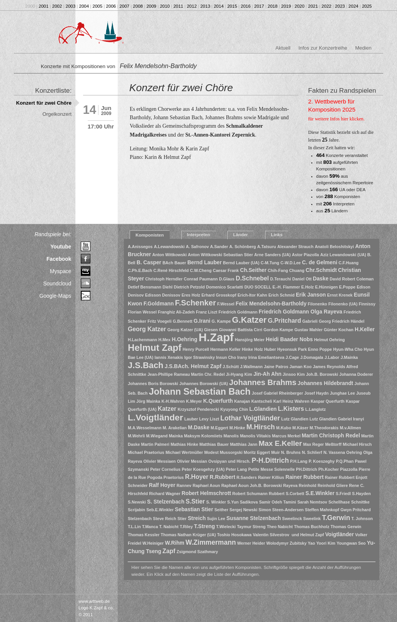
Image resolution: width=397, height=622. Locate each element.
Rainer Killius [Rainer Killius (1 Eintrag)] (271, 477)
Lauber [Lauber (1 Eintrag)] (191, 419)
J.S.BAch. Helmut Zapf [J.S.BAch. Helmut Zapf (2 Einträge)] (193, 366)
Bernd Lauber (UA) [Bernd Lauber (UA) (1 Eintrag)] (241, 262)
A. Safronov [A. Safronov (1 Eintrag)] (197, 246)
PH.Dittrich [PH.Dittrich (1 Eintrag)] (306, 469)
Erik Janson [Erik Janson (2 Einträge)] (311, 295)
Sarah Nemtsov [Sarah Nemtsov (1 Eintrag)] (312, 502)
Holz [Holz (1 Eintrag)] (258, 349)
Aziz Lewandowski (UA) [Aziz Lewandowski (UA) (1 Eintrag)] (343, 254)
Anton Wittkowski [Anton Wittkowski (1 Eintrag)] (169, 254)
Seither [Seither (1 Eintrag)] (221, 509)
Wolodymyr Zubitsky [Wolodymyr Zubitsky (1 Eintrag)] (286, 543)
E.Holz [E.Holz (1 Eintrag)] (307, 287)
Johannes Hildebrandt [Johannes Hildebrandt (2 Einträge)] (326, 383)
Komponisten (149, 235)
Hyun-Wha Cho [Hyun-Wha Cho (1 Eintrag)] (347, 349)
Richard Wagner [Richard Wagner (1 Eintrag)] (164, 493)
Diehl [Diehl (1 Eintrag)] (167, 287)
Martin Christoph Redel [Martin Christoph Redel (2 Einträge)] (331, 436)
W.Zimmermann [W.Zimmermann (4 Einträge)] (210, 542)
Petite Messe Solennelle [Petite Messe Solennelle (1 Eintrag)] (271, 469)
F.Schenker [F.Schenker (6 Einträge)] (195, 302)
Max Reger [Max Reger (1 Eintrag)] (313, 444)
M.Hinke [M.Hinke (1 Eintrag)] (237, 427)
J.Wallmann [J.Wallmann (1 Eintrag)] (251, 366)
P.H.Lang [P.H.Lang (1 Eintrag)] (298, 461)
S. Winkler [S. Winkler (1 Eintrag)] (216, 502)
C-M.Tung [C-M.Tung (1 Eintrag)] (270, 262)
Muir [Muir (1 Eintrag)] (275, 452)
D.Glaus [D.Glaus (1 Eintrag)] (226, 279)
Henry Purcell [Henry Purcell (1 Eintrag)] (196, 349)
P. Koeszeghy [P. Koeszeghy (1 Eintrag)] (322, 461)
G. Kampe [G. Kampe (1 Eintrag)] (221, 321)
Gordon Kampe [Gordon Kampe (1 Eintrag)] (278, 329)
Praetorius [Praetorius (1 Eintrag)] (173, 477)
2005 (98, 6)
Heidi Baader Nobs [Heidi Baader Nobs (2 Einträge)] (289, 339)
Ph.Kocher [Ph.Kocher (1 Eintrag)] (329, 469)
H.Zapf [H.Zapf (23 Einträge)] (216, 337)
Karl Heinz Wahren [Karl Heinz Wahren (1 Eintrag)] (291, 401)
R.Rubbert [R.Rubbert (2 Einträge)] (222, 477)
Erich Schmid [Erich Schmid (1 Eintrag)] (282, 295)
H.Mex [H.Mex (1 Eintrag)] (164, 339)
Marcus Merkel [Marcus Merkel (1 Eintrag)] (286, 436)
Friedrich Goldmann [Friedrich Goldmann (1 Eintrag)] (238, 312)
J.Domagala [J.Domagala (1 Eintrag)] (311, 357)
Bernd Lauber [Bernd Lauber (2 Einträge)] (204, 262)
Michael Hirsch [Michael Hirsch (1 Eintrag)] (357, 444)
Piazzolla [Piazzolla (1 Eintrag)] (348, 469)
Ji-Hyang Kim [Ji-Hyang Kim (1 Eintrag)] (239, 374)
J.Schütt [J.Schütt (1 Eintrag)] (231, 366)
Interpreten (198, 234)
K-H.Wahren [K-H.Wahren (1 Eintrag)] (173, 401)
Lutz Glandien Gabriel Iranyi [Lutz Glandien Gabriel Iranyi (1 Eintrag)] (337, 419)
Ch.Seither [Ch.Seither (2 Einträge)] (253, 270)
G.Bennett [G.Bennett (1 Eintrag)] (182, 321)
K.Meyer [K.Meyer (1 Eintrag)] (194, 401)
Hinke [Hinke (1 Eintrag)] (247, 349)
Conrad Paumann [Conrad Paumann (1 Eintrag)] (201, 279)
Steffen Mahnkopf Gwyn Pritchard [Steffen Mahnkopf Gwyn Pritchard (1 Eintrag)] (338, 509)
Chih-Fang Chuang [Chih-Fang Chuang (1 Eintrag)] (286, 270)
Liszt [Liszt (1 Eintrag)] (214, 419)
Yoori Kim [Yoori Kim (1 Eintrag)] (325, 543)
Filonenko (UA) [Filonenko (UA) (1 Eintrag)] (343, 304)
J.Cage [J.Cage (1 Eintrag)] (292, 357)
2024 (354, 6)
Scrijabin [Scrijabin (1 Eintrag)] (136, 509)
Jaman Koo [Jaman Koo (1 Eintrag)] (301, 366)
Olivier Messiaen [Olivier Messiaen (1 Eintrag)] (159, 461)
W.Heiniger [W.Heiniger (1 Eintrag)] (152, 543)
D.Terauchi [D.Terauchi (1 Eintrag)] (280, 279)
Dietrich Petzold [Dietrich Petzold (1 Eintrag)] (189, 287)
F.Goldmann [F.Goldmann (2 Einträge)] (158, 304)
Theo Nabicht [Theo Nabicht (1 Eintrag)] (280, 526)
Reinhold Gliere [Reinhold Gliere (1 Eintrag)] (332, 485)
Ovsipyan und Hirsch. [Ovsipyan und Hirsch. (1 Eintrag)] (229, 461)
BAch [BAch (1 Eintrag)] (167, 262)
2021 (313, 6)
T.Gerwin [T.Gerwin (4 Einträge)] (336, 518)
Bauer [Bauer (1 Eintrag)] (180, 262)
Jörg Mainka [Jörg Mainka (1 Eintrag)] (148, 401)
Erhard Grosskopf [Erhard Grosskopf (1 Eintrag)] (219, 295)
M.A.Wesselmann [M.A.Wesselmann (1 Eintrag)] (144, 427)
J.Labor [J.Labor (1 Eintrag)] (332, 357)
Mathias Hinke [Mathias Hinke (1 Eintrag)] (184, 444)
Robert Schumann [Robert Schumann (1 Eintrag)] (250, 493)
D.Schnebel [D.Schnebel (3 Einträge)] (252, 278)
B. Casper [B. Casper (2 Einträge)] (149, 262)
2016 (246, 6)
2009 (152, 6)
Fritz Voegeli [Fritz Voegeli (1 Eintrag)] (159, 321)
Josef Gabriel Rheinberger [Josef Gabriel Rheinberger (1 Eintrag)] (277, 393)
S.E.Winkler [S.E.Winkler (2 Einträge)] (320, 493)
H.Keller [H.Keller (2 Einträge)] (365, 329)
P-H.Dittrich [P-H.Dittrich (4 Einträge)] (270, 460)
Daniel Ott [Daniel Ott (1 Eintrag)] (302, 279)
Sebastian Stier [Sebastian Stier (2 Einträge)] (194, 509)
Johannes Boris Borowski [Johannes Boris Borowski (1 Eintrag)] (153, 383)
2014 (219, 6)
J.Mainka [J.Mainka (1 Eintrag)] (349, 357)
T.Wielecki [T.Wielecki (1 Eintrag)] (226, 526)
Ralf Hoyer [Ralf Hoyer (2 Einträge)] (162, 485)
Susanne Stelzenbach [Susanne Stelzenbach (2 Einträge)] (254, 518)
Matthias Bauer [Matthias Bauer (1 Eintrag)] (214, 444)
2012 (192, 6)
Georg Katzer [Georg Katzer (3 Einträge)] (147, 329)
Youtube (60, 246)
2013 (205, 6)
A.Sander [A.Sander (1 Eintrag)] (219, 246)
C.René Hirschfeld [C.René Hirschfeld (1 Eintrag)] (171, 270)
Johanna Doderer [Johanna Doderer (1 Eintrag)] (356, 374)
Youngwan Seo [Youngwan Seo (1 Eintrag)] (351, 543)
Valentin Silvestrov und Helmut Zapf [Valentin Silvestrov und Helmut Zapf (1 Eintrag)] (288, 534)
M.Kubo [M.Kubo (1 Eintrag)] (283, 427)
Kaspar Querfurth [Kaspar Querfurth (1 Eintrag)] (327, 401)
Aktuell (282, 48)
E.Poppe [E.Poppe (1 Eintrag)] (347, 287)
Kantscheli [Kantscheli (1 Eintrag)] (261, 401)
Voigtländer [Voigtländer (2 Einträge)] (339, 534)
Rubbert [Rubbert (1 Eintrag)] (277, 493)
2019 (286, 6)
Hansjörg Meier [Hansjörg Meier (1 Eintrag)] (250, 339)
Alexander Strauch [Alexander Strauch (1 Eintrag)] (295, 246)
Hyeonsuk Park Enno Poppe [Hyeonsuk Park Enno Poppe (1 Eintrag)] (304, 349)
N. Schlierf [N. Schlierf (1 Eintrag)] (312, 452)
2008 (138, 6)
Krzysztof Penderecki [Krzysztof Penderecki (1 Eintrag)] (198, 409)
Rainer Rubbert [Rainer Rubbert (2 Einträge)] (304, 477)
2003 (71, 6)
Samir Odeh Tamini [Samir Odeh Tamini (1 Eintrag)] (277, 502)
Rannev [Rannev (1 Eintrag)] (184, 485)
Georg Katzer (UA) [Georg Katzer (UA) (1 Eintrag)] (185, 329)
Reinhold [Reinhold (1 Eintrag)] (308, 485)
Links (276, 234)
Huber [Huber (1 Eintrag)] (270, 349)
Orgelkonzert (57, 114)
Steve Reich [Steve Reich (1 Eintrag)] (164, 518)
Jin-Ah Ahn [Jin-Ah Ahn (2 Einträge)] (268, 374)
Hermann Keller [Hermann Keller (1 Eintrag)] (225, 349)
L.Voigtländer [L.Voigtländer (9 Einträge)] (155, 417)
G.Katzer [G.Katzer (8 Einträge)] (249, 320)
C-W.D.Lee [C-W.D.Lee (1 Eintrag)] (290, 262)
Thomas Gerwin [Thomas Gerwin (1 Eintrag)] (345, 526)
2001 (44, 6)
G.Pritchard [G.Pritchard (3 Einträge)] (284, 320)
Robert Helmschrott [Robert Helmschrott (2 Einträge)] (206, 493)
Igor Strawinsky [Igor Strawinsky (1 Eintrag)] (199, 357)
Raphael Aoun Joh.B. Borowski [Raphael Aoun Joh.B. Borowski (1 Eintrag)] (251, 485)
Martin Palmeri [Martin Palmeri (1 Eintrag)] (155, 444)
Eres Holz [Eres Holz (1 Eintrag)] (191, 295)
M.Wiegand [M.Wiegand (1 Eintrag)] (157, 436)
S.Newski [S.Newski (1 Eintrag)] (137, 502)
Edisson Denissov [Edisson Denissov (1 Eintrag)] (162, 295)
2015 (232, 6)
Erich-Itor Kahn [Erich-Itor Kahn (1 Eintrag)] (252, 295)
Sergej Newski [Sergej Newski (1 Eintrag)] (243, 509)
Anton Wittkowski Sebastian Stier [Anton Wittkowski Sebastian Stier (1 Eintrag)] (220, 254)
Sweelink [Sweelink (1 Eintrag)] (312, 518)
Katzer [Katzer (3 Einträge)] (167, 408)
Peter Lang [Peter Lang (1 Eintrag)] (236, 469)
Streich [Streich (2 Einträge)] (197, 518)
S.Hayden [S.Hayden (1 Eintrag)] (361, 493)
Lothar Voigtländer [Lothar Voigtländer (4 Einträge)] (250, 418)
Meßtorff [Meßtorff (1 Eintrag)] (333, 444)
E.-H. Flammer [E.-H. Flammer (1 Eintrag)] (286, 287)
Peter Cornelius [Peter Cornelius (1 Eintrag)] (165, 469)
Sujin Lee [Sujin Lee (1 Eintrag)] (216, 518)
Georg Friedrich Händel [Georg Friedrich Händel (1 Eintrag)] (341, 321)
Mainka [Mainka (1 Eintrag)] (176, 436)
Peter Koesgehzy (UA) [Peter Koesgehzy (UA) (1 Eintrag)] (203, 469)
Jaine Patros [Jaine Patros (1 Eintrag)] (276, 366)
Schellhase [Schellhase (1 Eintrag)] (339, 502)
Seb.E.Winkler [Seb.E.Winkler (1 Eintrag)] (159, 509)
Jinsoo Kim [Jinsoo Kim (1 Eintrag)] (294, 374)
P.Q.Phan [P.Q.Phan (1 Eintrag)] (345, 461)
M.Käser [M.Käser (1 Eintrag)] (300, 427)
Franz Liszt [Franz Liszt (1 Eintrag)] (206, 312)
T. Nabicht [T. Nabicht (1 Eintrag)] (168, 526)
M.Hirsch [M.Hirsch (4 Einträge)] (260, 427)
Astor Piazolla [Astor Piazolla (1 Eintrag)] (305, 254)
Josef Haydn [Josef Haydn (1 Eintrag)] (316, 393)
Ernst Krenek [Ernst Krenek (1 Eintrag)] (339, 295)
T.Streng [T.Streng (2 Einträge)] (204, 526)
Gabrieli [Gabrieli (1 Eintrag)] (310, 321)
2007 (125, 6)
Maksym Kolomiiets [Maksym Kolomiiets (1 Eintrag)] (203, 436)
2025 (367, 6)
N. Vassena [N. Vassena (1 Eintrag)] (334, 452)
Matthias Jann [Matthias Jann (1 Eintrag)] (243, 444)
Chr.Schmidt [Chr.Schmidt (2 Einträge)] (321, 270)
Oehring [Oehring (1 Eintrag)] (354, 452)
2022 (327, 6)
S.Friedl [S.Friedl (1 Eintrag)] (343, 493)
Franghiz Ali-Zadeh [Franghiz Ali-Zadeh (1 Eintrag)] (176, 312)
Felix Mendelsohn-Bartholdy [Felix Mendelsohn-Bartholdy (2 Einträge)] (271, 304)
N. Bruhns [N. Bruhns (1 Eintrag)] (291, 452)
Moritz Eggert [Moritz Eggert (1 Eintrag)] (257, 452)
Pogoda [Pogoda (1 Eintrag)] (154, 477)
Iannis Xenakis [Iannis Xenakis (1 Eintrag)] (169, 357)
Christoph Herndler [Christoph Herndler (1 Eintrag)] (164, 279)
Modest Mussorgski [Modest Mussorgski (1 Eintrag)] (223, 452)
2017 (259, 6)
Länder (240, 234)
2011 (178, 6)
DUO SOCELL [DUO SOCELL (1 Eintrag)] (257, 287)
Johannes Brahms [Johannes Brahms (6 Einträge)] (263, 382)
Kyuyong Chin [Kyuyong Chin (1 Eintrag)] (234, 409)
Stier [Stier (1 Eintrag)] (182, 518)
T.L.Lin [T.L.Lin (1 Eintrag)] (134, 526)
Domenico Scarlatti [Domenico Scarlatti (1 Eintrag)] (224, 287)
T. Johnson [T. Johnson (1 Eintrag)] (362, 518)
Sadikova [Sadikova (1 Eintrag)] (249, 502)
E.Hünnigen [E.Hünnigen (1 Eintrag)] (326, 287)
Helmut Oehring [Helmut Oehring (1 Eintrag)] (329, 339)
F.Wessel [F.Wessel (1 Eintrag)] (226, 304)
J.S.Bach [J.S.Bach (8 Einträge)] (145, 365)
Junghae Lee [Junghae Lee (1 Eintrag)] (342, 393)
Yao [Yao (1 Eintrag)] (311, 543)
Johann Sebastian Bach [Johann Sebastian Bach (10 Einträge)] (199, 392)
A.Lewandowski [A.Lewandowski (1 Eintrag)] (169, 246)
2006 (111, 6)
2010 (165, 6)
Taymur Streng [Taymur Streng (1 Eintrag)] (251, 526)
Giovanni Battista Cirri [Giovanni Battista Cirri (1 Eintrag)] (240, 329)
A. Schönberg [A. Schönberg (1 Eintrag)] (242, 246)
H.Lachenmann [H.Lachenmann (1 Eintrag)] (142, 339)
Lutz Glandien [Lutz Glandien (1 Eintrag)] (294, 419)
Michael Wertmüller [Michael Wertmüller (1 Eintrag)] (184, 452)
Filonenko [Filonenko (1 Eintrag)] (317, 304)
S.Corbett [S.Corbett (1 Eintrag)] (295, 493)
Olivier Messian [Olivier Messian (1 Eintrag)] (192, 461)
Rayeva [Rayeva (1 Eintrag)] (290, 485)
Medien (363, 48)
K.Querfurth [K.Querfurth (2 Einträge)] (218, 401)
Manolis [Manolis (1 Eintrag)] (231, 436)
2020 (300, 6)
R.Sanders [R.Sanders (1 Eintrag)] (247, 477)
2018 (273, 6)
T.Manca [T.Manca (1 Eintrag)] (150, 526)
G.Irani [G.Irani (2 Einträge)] (201, 321)
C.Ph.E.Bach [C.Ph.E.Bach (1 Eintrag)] (140, 270)
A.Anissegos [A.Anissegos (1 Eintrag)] (140, 246)
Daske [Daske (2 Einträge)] (321, 279)
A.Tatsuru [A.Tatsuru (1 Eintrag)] (266, 246)
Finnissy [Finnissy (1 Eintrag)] (367, 304)
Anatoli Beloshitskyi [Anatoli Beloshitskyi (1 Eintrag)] (334, 246)
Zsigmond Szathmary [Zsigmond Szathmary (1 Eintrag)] (197, 551)
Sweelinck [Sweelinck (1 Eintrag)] (292, 518)
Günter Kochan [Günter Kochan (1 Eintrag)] (339, 329)
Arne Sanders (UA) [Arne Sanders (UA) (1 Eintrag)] (272, 254)
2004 (84, 6)
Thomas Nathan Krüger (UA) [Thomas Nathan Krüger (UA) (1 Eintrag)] (188, 534)
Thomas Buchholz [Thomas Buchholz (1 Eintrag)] (311, 526)
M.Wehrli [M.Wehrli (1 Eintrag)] (136, 436)
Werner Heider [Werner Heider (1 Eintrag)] (251, 543)
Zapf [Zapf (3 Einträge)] (168, 551)
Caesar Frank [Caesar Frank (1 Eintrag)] (226, 270)
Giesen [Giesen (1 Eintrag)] (211, 329)
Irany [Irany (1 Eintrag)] (242, 357)
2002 (57, 6)
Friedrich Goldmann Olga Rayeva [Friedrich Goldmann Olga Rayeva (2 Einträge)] (300, 312)
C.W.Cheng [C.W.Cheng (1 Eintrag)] (201, 270)
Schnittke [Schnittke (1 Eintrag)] (360, 502)
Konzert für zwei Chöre (44, 103)
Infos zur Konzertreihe (323, 48)
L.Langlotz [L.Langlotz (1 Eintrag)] (315, 409)
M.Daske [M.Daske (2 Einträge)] (198, 427)
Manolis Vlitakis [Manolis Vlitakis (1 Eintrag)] (255, 436)
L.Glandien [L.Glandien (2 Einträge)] (263, 409)
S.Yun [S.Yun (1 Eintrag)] (233, 502)
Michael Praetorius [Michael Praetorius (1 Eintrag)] (146, 452)
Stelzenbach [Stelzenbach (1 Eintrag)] (140, 518)
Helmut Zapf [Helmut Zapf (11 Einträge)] (154, 347)
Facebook (59, 259)
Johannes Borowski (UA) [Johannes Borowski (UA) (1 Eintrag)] (203, 383)
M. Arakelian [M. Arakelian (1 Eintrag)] (175, 427)
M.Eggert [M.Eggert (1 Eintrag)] (220, 427)
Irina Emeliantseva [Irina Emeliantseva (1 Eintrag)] (267, 357)
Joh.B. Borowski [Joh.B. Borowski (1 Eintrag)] (322, 374)
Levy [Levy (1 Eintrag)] (204, 419)
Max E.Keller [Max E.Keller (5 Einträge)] (280, 443)
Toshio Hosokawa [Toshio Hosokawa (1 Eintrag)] (234, 534)
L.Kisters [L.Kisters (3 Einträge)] (291, 408)
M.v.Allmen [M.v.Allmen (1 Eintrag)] (350, 427)
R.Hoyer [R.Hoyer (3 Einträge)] (197, 477)
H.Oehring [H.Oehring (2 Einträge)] (184, 339)
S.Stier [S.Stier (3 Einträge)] (195, 501)
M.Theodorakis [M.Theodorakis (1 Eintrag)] (324, 427)
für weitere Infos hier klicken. (336, 119)
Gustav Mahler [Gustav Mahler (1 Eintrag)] (308, 329)
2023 (340, 6)
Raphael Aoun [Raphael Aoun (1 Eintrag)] (206, 485)
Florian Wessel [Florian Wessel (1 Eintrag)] (142, 312)
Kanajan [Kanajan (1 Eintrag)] (242, 401)
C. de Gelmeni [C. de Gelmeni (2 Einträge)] (319, 262)
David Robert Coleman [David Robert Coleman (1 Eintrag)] (352, 279)
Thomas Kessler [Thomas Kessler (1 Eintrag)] (143, 534)
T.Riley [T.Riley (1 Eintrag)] (186, 526)
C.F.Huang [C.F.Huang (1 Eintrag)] (349, 262)
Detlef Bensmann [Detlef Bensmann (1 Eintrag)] (144, 287)
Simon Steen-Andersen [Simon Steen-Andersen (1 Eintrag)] (281, 509)
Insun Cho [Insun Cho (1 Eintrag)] (226, 357)
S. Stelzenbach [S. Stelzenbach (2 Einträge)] (165, 502)
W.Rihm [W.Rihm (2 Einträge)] (174, 543)
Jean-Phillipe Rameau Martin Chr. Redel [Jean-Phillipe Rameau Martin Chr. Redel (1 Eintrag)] (186, 374)
